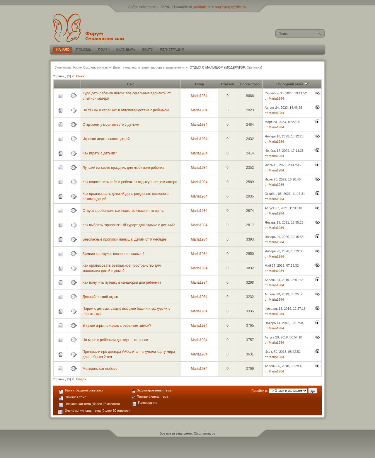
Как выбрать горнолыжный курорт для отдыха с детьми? (129, 225)
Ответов (227, 84)
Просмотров (250, 84)
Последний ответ (292, 84)
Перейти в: (259, 390)
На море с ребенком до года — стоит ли (115, 340)
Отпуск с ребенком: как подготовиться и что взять (123, 211)
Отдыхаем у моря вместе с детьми (111, 124)
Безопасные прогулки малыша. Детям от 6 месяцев (125, 239)
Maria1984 (199, 96)
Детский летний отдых (101, 297)
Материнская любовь (100, 369)
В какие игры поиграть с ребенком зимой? (117, 326)
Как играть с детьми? (100, 153)
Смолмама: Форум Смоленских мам (81, 67)
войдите (200, 7)
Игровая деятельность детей (106, 139)
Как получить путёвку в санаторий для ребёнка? (122, 282)
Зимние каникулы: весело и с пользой (113, 254)
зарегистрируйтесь (230, 7)
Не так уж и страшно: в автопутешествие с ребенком (126, 110)
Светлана (254, 67)
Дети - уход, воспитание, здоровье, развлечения (149, 67)
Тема (130, 84)
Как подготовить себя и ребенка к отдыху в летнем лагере (130, 182)
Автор (199, 84)
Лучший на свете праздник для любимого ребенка (123, 168)
